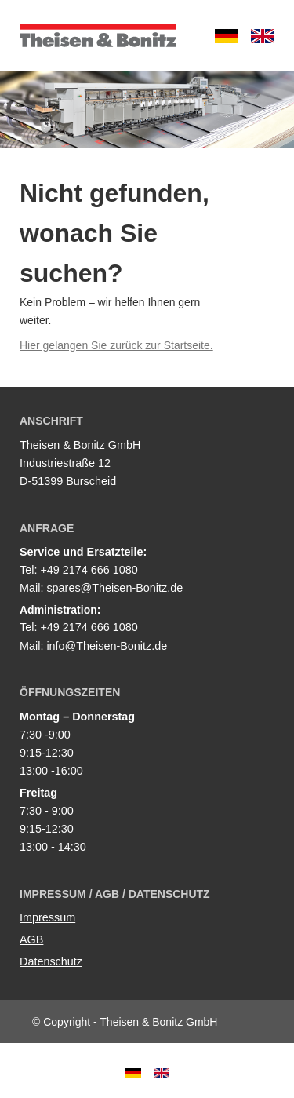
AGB (31, 939)
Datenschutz (51, 961)
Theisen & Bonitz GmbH (98, 35)
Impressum (47, 917)
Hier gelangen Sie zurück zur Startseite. (116, 345)
